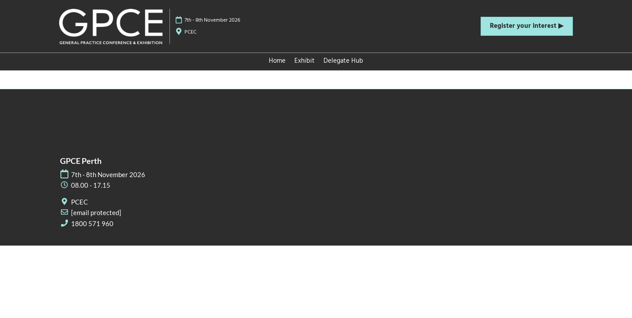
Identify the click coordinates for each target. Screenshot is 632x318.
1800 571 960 (92, 223)
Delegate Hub (343, 61)
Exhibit (304, 61)
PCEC (190, 32)
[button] (527, 26)
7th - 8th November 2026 (212, 20)
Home (277, 61)
